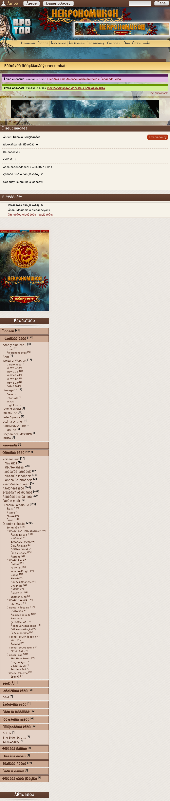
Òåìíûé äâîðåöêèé (21, 582)
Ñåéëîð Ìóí (17, 593)
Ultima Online (12, 421)
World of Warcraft (14, 360)
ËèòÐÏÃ (8, 683)
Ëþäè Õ (15, 676)
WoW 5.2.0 (13, 382)
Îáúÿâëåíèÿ (96, 43)
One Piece (16, 585)
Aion (6, 356)
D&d (6, 697)
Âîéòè (31, 3)
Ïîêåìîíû (15, 589)
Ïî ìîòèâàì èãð (14, 655)
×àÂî (146, 43)
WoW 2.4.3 (13, 368)
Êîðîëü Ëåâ (17, 651)
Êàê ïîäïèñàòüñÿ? (159, 93)
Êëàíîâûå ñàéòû (14, 764)
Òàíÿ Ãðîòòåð (19, 545)
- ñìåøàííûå (10, 463)
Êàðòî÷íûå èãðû (14, 704)
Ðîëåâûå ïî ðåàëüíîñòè (17, 492)
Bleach (15, 578)
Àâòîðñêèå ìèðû (13, 488)
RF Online (9, 430)
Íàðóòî (15, 564)
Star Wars (16, 604)
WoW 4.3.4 (13, 375)
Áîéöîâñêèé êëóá (17, 352)
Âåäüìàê (15, 556)
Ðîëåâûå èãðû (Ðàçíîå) (19, 779)
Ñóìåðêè (16, 538)
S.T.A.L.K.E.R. (11, 741)
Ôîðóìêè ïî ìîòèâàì (14, 523)
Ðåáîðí (15, 575)
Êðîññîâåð (13, 527)
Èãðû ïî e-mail (13, 771)
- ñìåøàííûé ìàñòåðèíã (17, 476)
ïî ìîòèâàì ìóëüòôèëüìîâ (20, 647)
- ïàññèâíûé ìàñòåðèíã (17, 480)
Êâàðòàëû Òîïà (118, 43)
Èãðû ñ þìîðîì (11, 501)
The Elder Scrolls (21, 658)
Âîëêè (10, 509)
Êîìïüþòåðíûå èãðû (16, 727)
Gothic (7, 733)
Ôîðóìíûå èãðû (13, 453)
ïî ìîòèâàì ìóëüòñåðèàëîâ (21, 636)
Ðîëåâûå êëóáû (14, 756)
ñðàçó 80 (12, 386)
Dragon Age (18, 662)
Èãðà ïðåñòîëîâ (20, 633)
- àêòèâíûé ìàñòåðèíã (17, 472)
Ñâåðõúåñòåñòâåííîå (23, 625)
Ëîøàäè (11, 516)
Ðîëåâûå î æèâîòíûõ (16, 505)
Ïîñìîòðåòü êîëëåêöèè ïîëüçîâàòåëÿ (30, 214)
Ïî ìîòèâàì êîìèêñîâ (17, 673)
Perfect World (12, 409)
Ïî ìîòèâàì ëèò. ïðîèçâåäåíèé (23, 531)
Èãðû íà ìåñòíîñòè (16, 712)
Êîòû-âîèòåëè (19, 553)
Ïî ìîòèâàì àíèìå (15, 560)
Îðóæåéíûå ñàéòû (16, 719)
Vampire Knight (20, 571)
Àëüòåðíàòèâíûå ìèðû (17, 496)
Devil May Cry (18, 665)
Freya (10, 394)
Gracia (10, 401)
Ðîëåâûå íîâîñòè (14, 749)
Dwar (10, 349)
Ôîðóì (136, 43)
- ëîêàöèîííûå (11, 459)
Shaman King (19, 596)
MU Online (10, 413)
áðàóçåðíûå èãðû (14, 345)
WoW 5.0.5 (13, 379)
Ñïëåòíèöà (17, 611)
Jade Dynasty (11, 417)
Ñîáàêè (11, 512)
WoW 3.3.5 (13, 372)
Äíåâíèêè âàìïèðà (21, 615)
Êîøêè (10, 520)
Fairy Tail (16, 567)
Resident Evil (18, 669)
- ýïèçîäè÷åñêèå (13, 467)
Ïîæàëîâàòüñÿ (158, 137)
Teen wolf (16, 618)
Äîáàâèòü (27, 43)
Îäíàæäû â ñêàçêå (21, 629)
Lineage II (10, 390)
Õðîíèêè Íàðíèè (19, 549)
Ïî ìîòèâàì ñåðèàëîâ (18, 607)
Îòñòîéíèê (58, 43)
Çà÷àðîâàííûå (18, 622)
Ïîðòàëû (8, 331)
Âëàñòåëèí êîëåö (21, 542)
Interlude (12, 398)
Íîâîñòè (43, 43)
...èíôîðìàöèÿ (14, 364)
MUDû (7, 438)
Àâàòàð (15, 644)
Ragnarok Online (14, 425)
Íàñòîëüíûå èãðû (15, 691)
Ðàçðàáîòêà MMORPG (17, 434)
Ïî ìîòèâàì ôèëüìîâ (17, 600)
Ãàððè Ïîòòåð (19, 535)
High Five (12, 405)
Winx (14, 640)
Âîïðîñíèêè (77, 43)
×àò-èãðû (9, 445)
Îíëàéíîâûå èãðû (14, 339)
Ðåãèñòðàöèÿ (58, 3)
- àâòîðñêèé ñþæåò (16, 484)
